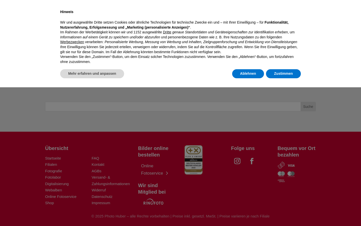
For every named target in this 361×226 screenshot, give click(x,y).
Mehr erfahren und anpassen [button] (92, 212)
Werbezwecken (72, 181)
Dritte (167, 171)
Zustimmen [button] (283, 212)
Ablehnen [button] (248, 212)
